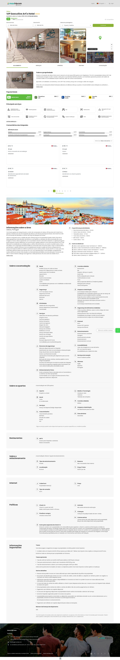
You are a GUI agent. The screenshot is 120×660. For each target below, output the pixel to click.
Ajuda (92, 3)
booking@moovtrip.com (16, 642)
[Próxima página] (68, 191)
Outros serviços (11, 121)
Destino (81, 65)
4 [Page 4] (62, 191)
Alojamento (17, 65)
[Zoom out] (112, 47)
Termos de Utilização (48, 653)
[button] (100, 38)
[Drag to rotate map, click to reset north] (112, 49)
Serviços (38, 65)
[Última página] (70, 191)
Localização (103, 65)
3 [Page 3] (59, 191)
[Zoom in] (112, 44)
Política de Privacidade (36, 653)
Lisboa (8, 11)
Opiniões (60, 65)
